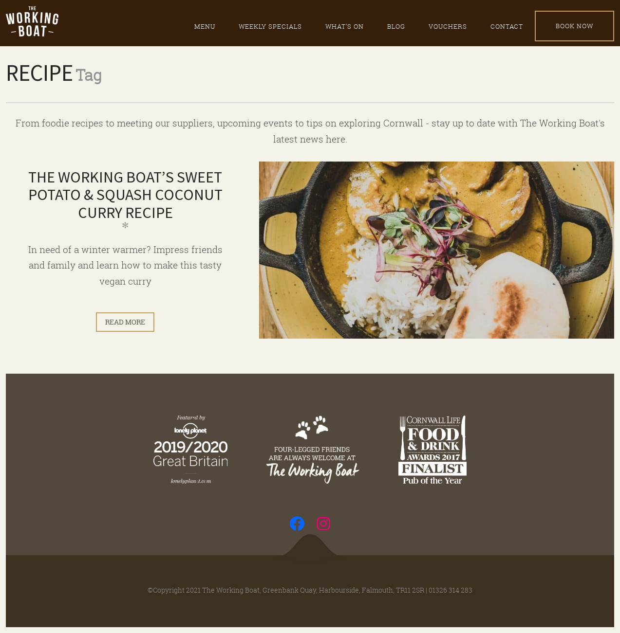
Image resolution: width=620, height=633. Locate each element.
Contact (506, 26)
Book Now (574, 25)
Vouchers (448, 26)
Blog (396, 26)
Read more (125, 321)
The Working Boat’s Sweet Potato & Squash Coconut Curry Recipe (125, 194)
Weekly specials (270, 26)
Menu (204, 26)
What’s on (344, 26)
